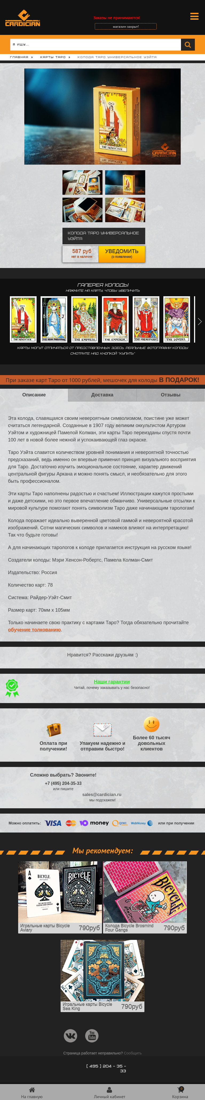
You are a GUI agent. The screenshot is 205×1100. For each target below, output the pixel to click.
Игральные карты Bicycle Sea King (87, 1006)
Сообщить (133, 1053)
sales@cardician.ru (101, 794)
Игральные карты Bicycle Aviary (45, 928)
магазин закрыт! (126, 26)
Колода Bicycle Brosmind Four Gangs (129, 928)
